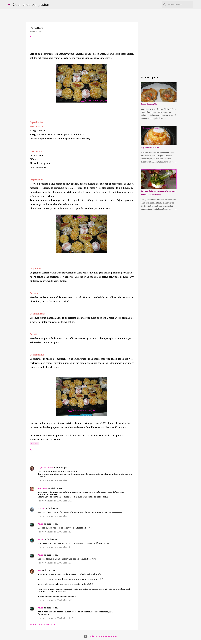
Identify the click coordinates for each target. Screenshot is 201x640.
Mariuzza (42, 488)
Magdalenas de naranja (150, 147)
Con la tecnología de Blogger (100, 636)
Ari (39, 570)
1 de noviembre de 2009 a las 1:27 (54, 563)
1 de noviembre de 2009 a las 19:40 (55, 618)
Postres (34, 444)
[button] (31, 36)
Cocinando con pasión (31, 4)
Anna (40, 524)
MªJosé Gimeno (45, 467)
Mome (40, 508)
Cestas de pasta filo (149, 104)
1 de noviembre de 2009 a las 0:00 (54, 480)
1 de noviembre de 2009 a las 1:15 (54, 547)
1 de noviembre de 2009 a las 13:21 (54, 600)
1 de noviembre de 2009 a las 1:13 (54, 532)
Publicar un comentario (42, 624)
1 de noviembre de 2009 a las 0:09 (54, 501)
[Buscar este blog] (180, 4)
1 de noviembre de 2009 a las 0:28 (54, 516)
